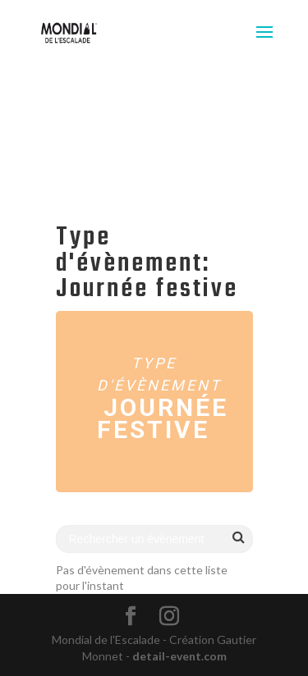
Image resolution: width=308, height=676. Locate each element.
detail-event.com (179, 656)
